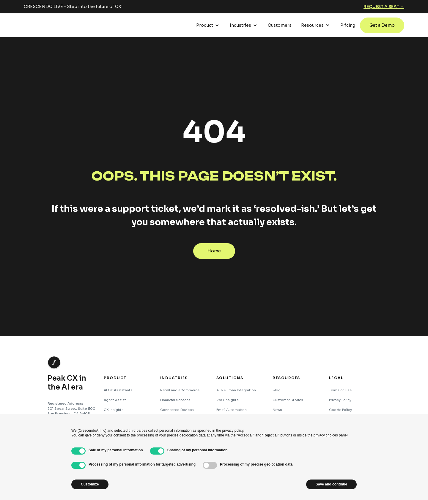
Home (214, 251)
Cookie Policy (340, 410)
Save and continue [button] (331, 484)
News (277, 410)
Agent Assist (115, 400)
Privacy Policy (340, 400)
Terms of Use (340, 390)
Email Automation (231, 410)
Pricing (347, 25)
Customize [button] (90, 484)
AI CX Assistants (118, 390)
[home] (46, 25)
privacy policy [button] (232, 430)
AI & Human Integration (236, 390)
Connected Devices (177, 410)
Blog (277, 390)
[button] (208, 25)
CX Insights (114, 410)
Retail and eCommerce (179, 390)
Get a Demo (382, 25)
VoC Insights (227, 400)
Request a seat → (384, 6)
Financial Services (175, 400)
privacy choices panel (331, 435)
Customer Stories (288, 400)
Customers (280, 25)
